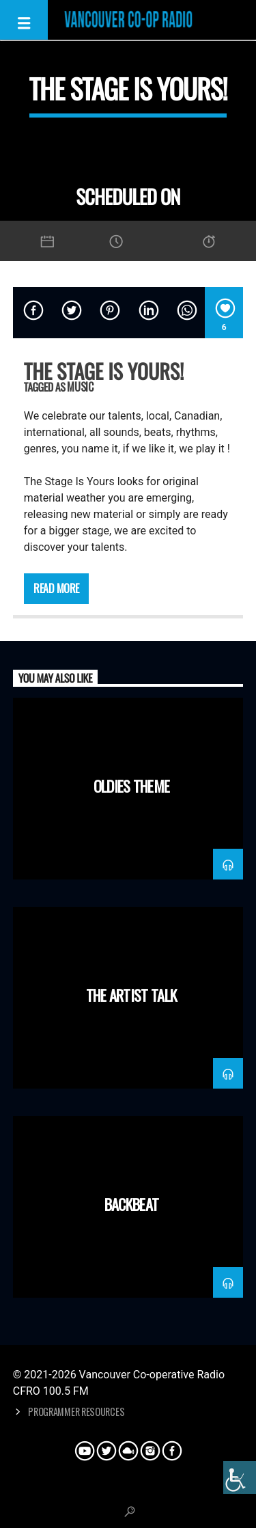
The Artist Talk (131, 994)
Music (80, 387)
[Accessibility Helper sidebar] (239, 1477)
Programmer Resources (76, 1411)
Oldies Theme (132, 785)
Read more (56, 588)
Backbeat (131, 1203)
